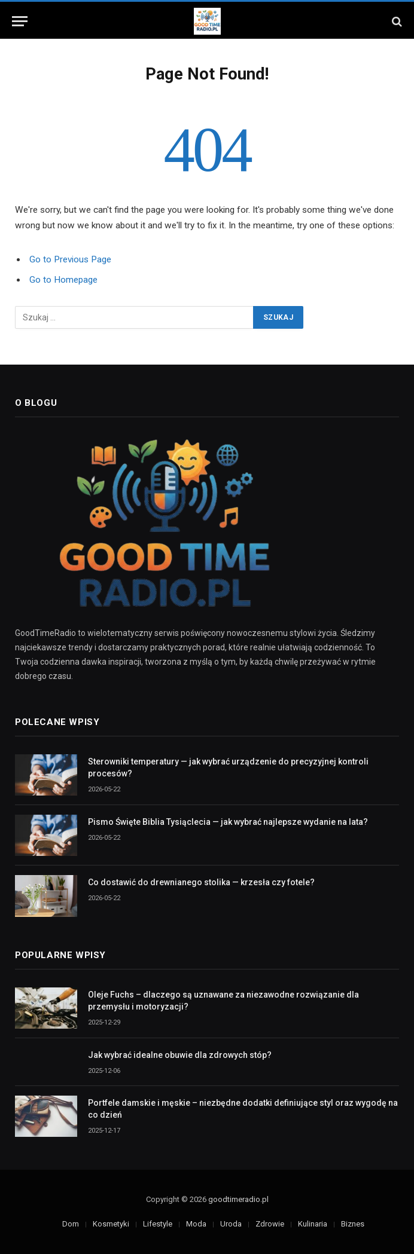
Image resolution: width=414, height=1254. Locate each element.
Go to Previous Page (70, 259)
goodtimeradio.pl (238, 1199)
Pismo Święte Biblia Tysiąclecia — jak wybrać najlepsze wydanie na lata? (228, 822)
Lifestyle (157, 1223)
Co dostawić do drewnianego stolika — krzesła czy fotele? (201, 882)
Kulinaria (312, 1223)
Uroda (231, 1223)
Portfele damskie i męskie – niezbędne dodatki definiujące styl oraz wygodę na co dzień (243, 1109)
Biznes (352, 1223)
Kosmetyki (111, 1223)
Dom (70, 1223)
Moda (196, 1223)
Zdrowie (269, 1223)
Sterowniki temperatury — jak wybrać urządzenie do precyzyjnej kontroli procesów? (228, 767)
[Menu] (20, 21)
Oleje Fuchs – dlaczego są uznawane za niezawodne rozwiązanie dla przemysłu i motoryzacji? (223, 1000)
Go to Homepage (63, 279)
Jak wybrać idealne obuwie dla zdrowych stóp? (180, 1055)
